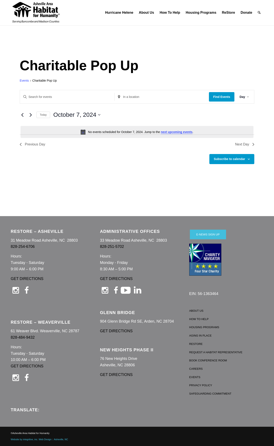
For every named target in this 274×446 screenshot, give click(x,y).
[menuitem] (119, 12)
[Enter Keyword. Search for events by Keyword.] (67, 97)
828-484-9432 (23, 337)
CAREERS (196, 368)
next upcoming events (176, 132)
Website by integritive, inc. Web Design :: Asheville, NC (39, 439)
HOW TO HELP (199, 319)
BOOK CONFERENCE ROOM (208, 360)
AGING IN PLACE (200, 335)
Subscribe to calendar (229, 159)
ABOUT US (196, 310)
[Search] (259, 12)
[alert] (137, 132)
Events (24, 80)
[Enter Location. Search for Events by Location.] (162, 97)
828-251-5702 (112, 246)
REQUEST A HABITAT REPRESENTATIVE (216, 352)
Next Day (244, 144)
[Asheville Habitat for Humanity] (36, 12)
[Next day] (30, 114)
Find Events (221, 97)
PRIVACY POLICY (200, 385)
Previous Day (32, 144)
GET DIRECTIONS (27, 279)
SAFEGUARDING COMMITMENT (210, 393)
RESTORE (196, 344)
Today (43, 114)
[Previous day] (22, 114)
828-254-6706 (23, 246)
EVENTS (194, 377)
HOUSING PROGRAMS (204, 327)
